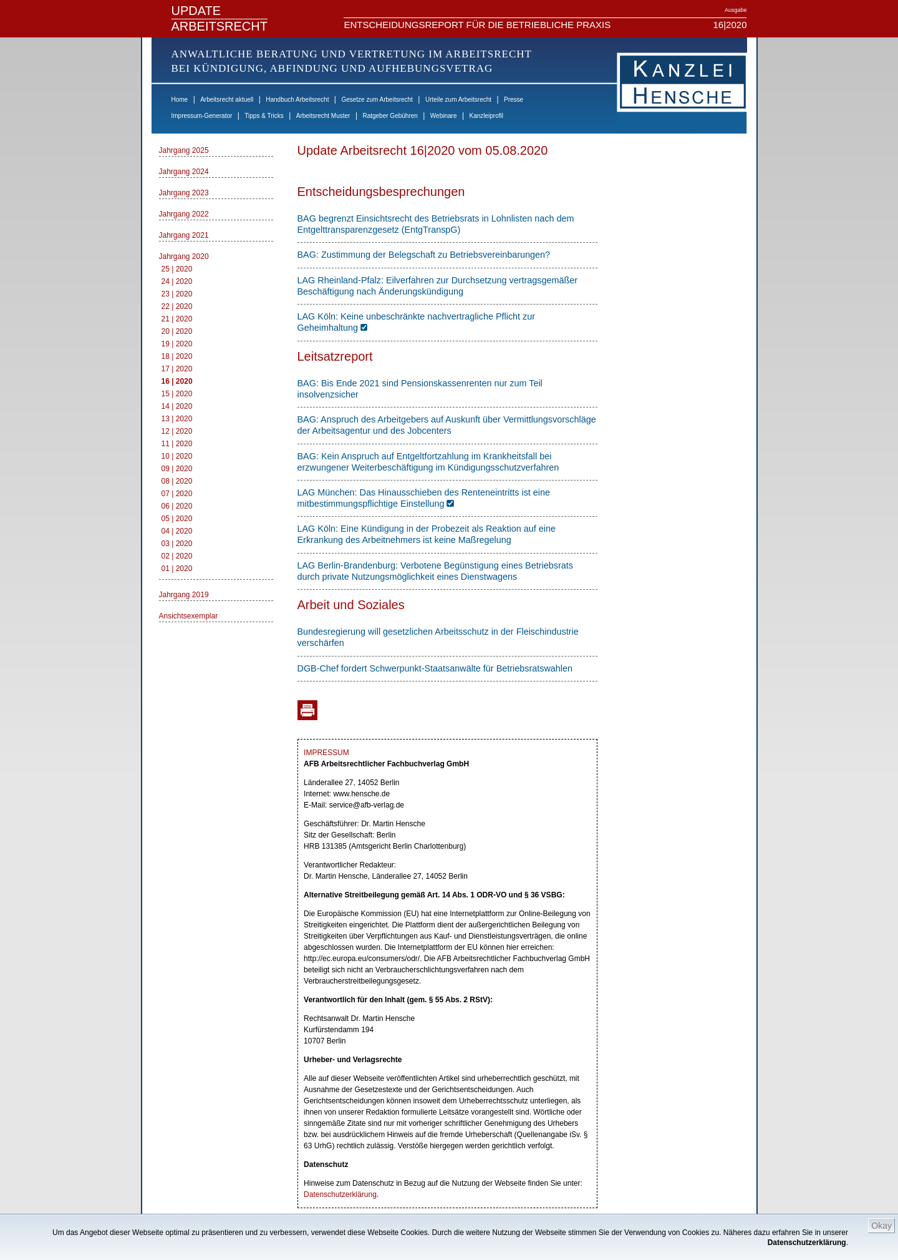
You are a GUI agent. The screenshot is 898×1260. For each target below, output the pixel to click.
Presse (513, 99)
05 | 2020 (177, 518)
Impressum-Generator (202, 115)
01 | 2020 (177, 568)
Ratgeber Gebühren (389, 115)
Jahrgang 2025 (184, 150)
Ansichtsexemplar (188, 616)
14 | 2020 (177, 406)
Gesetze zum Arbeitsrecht (377, 99)
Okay (881, 1226)
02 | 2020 (177, 556)
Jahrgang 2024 (184, 171)
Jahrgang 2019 (184, 594)
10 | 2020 (177, 456)
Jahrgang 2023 (184, 192)
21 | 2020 (177, 319)
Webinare (443, 115)
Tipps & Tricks (263, 115)
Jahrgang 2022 (184, 214)
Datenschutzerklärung (807, 1242)
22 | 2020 (177, 306)
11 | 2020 (177, 443)
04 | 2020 (177, 531)
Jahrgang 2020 (184, 256)
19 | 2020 (177, 343)
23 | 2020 (177, 294)
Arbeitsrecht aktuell (226, 99)
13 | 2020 (177, 418)
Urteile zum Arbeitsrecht (458, 99)
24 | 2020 (177, 281)
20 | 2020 (177, 331)
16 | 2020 (177, 381)
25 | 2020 (177, 269)
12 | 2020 (177, 431)
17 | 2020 (177, 368)
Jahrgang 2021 (184, 235)
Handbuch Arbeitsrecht (297, 99)
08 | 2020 (177, 481)
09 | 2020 (177, 468)
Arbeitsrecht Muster (323, 115)
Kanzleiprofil (486, 115)
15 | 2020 (177, 393)
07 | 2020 (177, 493)
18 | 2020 (177, 356)
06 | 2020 (177, 506)
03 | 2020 (177, 543)
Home (179, 99)
